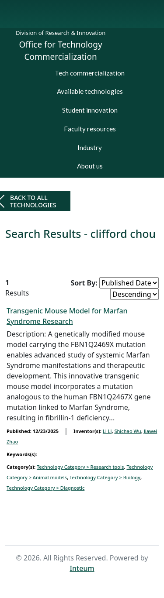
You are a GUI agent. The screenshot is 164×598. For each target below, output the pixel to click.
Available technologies (90, 91)
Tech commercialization (90, 73)
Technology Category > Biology (105, 477)
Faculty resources (90, 129)
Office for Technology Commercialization (60, 51)
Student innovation (90, 110)
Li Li (107, 431)
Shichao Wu (127, 431)
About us (90, 166)
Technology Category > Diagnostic (45, 488)
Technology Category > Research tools (80, 467)
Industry (89, 147)
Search (95, 528)
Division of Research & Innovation (60, 33)
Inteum (82, 568)
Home (67, 528)
